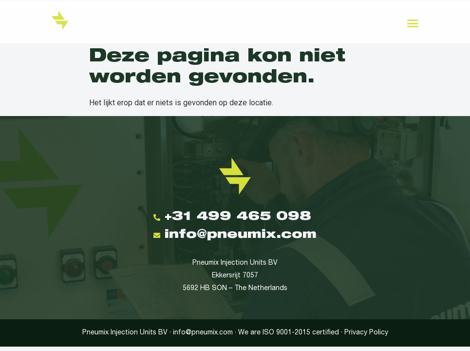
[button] (413, 23)
